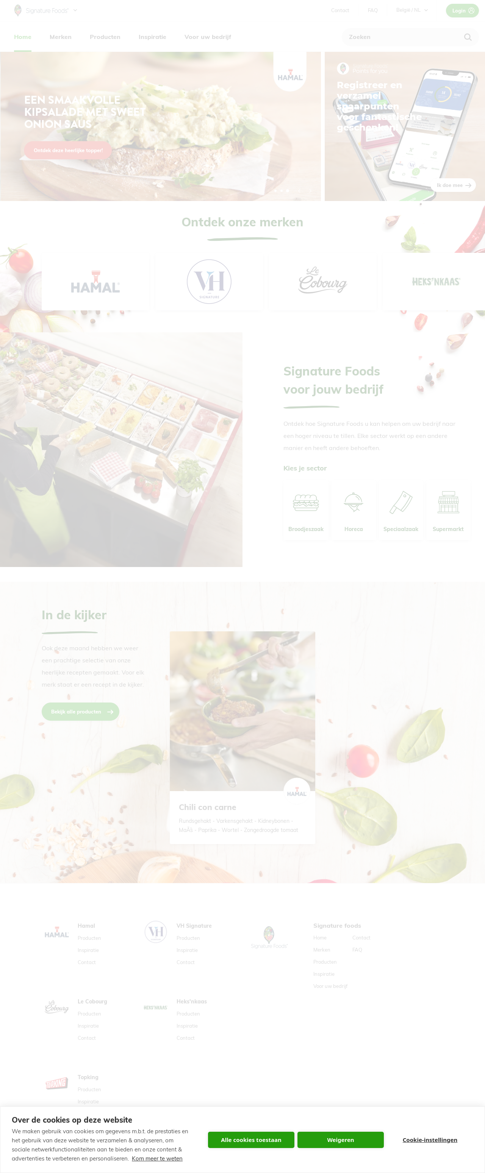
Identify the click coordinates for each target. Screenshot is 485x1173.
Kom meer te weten (157, 1158)
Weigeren (340, 1139)
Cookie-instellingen (430, 1139)
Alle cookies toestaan (251, 1139)
